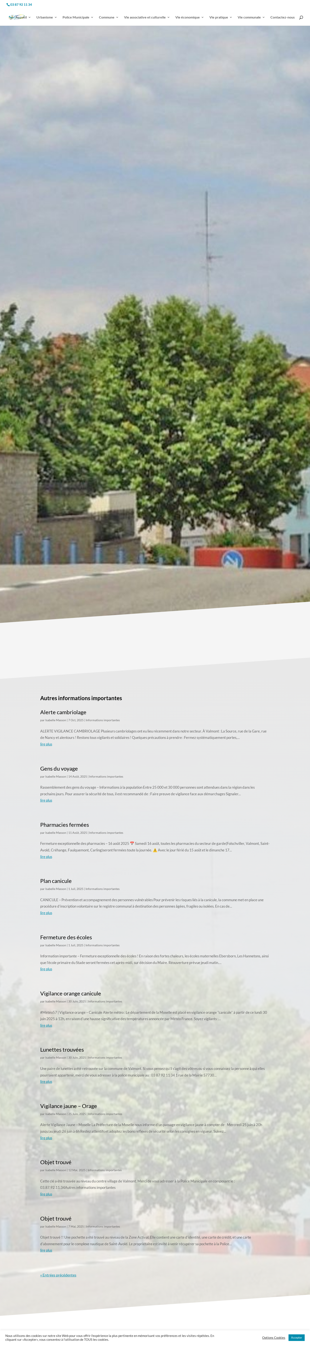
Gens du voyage (59, 766)
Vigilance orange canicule (70, 991)
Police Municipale (76, 15)
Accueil (21, 15)
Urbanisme (44, 15)
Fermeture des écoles (66, 935)
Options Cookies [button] (273, 1337)
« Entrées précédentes (58, 1273)
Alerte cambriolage (63, 710)
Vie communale (249, 15)
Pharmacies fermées (64, 822)
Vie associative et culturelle (145, 15)
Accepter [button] (296, 1337)
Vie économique (187, 15)
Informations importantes (103, 718)
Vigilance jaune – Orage (68, 1104)
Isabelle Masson (55, 718)
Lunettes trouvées (62, 1047)
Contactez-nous (282, 15)
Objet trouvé (55, 1160)
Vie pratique (218, 15)
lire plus (46, 742)
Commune (106, 15)
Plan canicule (56, 878)
